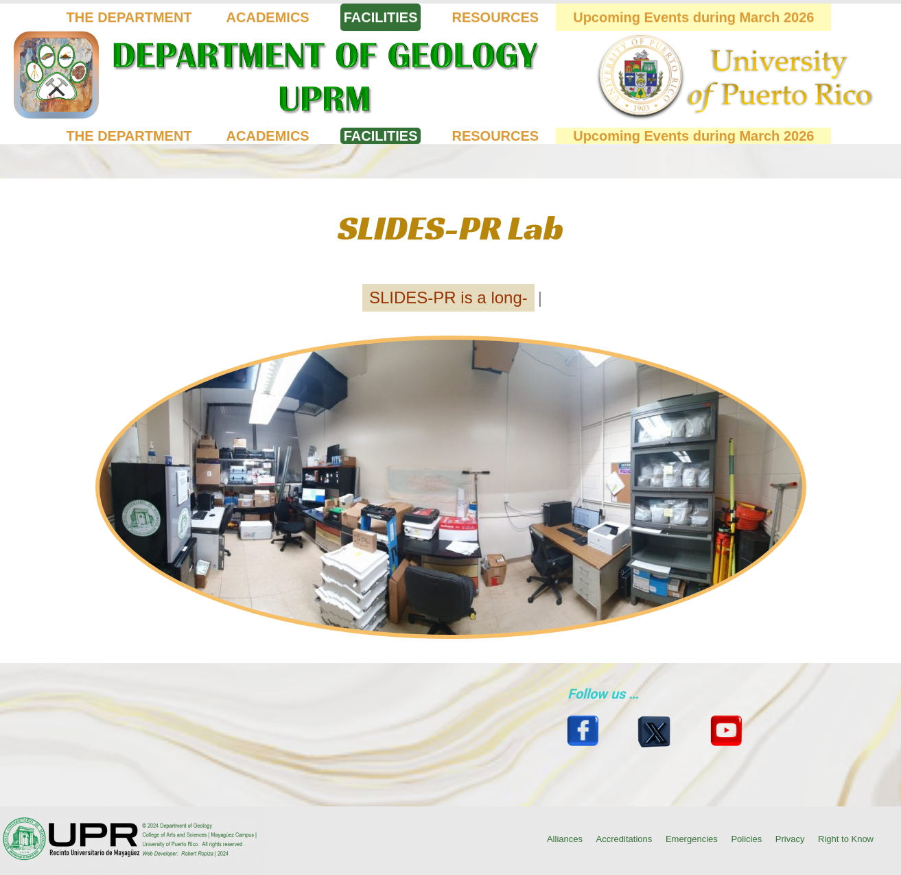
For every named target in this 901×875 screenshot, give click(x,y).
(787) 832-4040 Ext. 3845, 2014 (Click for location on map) (119, 11)
